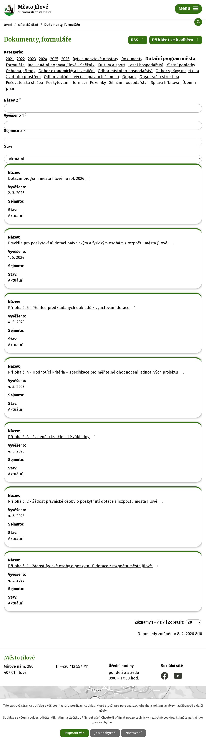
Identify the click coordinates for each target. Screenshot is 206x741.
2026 (65, 59)
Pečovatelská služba (24, 82)
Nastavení (133, 733)
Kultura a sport (111, 65)
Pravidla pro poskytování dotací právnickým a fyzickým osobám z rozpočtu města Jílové (91, 243)
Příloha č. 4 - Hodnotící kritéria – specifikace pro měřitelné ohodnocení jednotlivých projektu (97, 372)
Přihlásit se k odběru (176, 39)
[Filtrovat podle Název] (103, 108)
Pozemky (98, 82)
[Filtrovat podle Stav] (103, 159)
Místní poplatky (180, 65)
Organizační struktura (159, 76)
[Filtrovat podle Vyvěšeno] (103, 125)
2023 (32, 59)
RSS (138, 39)
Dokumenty (131, 59)
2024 (43, 59)
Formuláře (15, 65)
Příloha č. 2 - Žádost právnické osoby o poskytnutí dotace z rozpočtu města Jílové (86, 501)
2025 (54, 59)
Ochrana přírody (20, 70)
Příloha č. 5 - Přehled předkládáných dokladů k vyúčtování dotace (72, 307)
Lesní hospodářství (145, 65)
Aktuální (15, 215)
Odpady (129, 76)
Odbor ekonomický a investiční (66, 70)
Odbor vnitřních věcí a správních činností (81, 76)
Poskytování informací (66, 82)
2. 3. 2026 (16, 192)
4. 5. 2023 (16, 322)
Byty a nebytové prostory (95, 59)
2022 (21, 59)
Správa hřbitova (165, 82)
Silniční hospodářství (128, 82)
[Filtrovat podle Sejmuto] (103, 142)
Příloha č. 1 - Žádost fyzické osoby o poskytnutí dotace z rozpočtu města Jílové (84, 566)
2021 (10, 59)
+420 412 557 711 (74, 666)
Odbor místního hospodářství (125, 70)
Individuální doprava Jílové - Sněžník (61, 65)
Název (11, 100)
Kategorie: (13, 52)
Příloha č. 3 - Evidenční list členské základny (52, 436)
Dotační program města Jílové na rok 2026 (50, 178)
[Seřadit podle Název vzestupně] (20, 98)
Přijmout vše (74, 733)
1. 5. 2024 (16, 257)
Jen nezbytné (104, 733)
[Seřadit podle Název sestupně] (20, 100)
